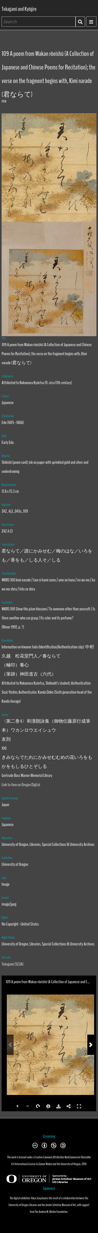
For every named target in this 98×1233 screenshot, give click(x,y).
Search (80, 22)
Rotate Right (38, 1106)
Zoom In (17, 1106)
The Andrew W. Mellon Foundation (51, 1211)
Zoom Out (27, 1106)
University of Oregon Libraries (23, 1205)
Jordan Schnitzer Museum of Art (61, 1205)
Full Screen (79, 1106)
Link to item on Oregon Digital (21, 785)
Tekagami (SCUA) (12, 964)
